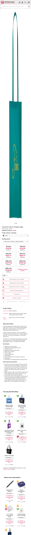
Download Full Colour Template (17, 283)
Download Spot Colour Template (16, 279)
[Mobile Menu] (29, 3)
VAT (7, 275)
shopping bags (6, 469)
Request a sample (17, 298)
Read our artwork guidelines (16, 290)
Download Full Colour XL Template (17, 286)
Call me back (17, 294)
